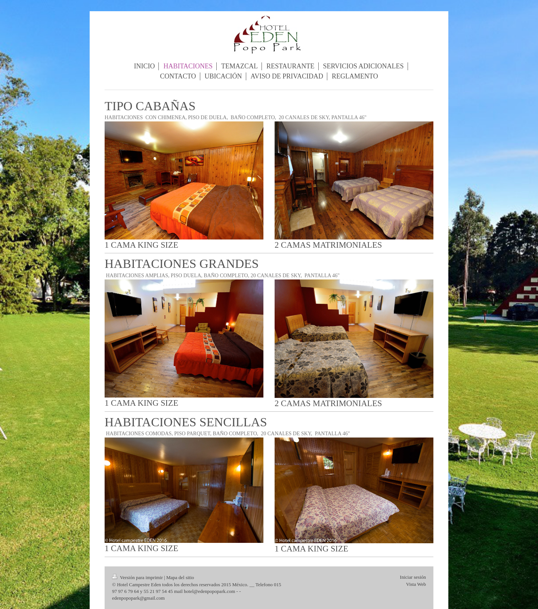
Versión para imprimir (138, 577)
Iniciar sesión (413, 577)
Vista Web (416, 584)
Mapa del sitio (180, 577)
